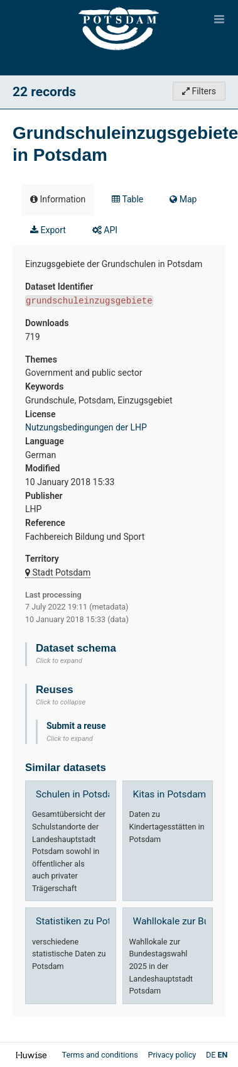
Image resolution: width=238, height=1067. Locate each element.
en (223, 1054)
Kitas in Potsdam (170, 794)
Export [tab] (48, 230)
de (210, 1054)
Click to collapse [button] (60, 702)
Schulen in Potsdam (78, 794)
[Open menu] (219, 19)
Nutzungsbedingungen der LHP (86, 427)
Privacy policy (173, 1054)
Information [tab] (57, 199)
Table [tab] (127, 199)
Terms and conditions (100, 1054)
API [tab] (104, 230)
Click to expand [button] (59, 661)
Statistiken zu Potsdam (85, 921)
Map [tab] (183, 199)
